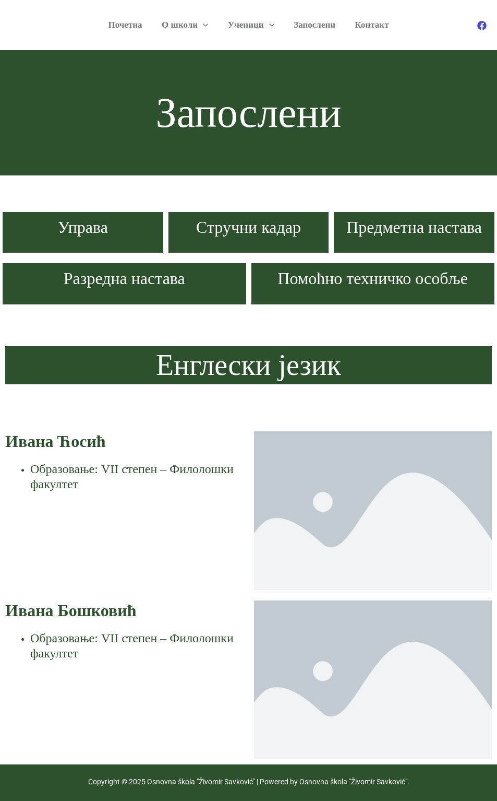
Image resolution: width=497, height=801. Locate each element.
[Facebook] (482, 25)
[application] (205, 25)
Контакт (368, 25)
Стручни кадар (248, 227)
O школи (187, 25)
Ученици (251, 25)
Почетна (129, 25)
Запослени (313, 25)
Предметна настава (414, 227)
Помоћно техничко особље (372, 278)
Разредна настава (124, 278)
